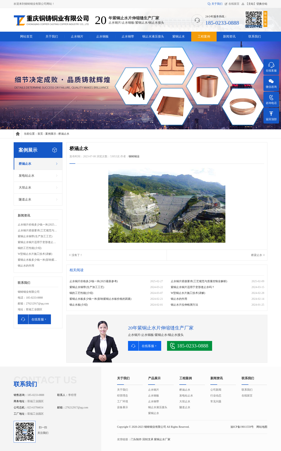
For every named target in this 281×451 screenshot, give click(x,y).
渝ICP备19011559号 (242, 426)
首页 (40, 133)
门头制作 (136, 439)
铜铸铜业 (134, 156)
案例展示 (50, 133)
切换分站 (261, 3)
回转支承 (147, 439)
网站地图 (261, 426)
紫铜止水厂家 (162, 439)
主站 (251, 3)
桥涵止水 (63, 133)
